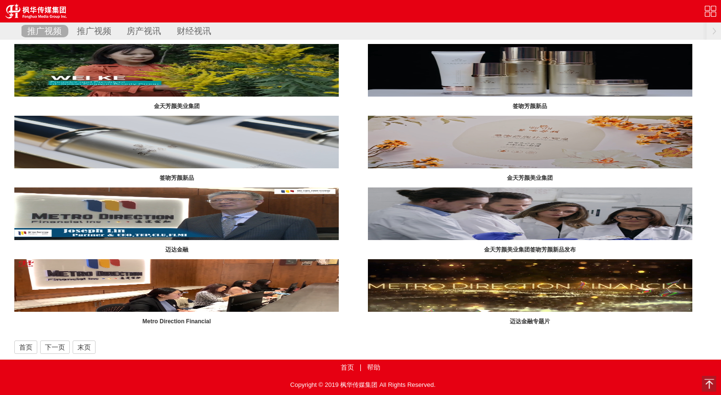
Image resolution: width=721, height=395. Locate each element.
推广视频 (44, 31)
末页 (84, 347)
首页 (25, 347)
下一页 (55, 347)
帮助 (373, 367)
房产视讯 (144, 31)
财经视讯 (194, 31)
